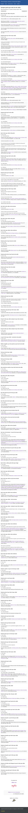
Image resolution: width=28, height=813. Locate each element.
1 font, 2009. (4, 402)
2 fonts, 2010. (4, 297)
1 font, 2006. (4, 360)
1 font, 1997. (4, 746)
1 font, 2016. (4, 570)
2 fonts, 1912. (4, 281)
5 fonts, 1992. (4, 68)
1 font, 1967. (4, 500)
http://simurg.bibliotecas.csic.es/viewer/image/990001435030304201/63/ (13, 488)
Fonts (15, 3)
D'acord (3, 811)
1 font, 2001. (4, 653)
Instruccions (10, 3)
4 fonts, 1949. (4, 98)
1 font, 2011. (4, 680)
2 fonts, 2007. (4, 207)
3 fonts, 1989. (4, 157)
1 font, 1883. (4, 494)
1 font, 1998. (4, 635)
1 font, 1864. (4, 535)
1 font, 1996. (4, 345)
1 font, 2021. (4, 643)
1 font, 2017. (4, 764)
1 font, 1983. (4, 695)
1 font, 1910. (4, 472)
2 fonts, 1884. (4, 231)
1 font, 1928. (4, 756)
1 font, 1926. (4, 330)
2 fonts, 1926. (4, 255)
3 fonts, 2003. (4, 134)
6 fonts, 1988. (4, 15)
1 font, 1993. (4, 353)
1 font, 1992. (4, 449)
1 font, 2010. (4, 386)
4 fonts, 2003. (4, 114)
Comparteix (24, 11)
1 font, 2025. (4, 320)
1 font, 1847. (4, 525)
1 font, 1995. (4, 456)
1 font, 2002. (4, 464)
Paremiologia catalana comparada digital (10, 1)
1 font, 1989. (4, 377)
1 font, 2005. (4, 593)
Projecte (2, 3)
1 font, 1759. (4, 338)
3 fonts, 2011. (4, 174)
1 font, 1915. (4, 433)
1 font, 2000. (4, 394)
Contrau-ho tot (3, 11)
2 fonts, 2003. (4, 268)
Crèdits (18, 3)
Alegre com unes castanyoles (14, 792)
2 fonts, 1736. (4, 220)
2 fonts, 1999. (4, 311)
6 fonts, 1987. (4, 37)
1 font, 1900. (4, 555)
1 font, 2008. (4, 617)
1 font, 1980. (4, 411)
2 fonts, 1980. (4, 242)
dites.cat (14, 782)
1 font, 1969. (4, 507)
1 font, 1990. (4, 368)
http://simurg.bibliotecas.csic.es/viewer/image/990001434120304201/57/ (13, 443)
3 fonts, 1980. (4, 190)
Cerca (6, 3)
